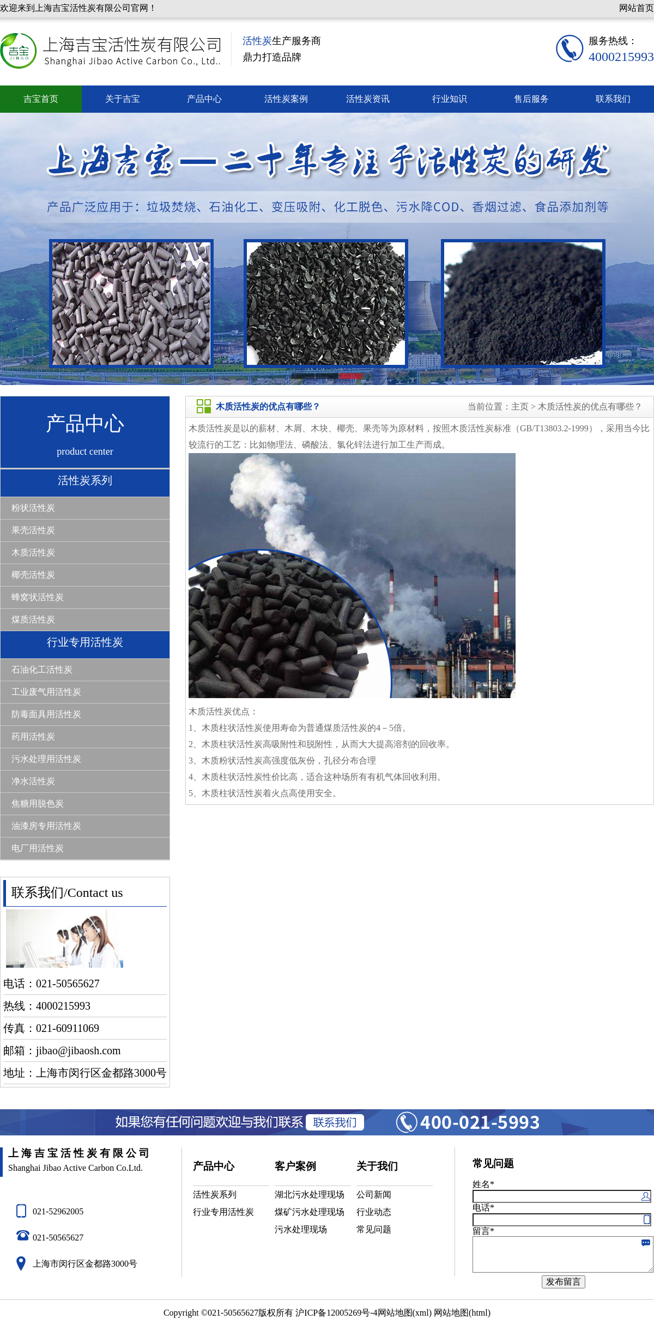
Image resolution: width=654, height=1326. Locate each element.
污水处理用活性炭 (46, 758)
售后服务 (531, 98)
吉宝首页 (40, 98)
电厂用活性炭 (37, 848)
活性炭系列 (85, 480)
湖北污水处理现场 (309, 1194)
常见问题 (373, 1229)
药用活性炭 (33, 736)
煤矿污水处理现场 (309, 1212)
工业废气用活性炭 (46, 691)
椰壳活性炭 (33, 574)
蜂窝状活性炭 (37, 597)
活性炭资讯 (368, 98)
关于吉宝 (122, 98)
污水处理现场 (301, 1229)
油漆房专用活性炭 (46, 825)
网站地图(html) (462, 1312)
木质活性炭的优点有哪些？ (589, 406)
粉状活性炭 (33, 507)
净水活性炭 (33, 781)
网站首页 (636, 8)
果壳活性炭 (33, 530)
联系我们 (613, 98)
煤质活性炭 (33, 619)
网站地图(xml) (405, 1312)
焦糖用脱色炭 (37, 803)
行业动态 (373, 1212)
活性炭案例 (286, 98)
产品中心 (204, 98)
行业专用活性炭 (85, 642)
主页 (520, 406)
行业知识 (449, 98)
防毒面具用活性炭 (46, 714)
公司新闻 (373, 1194)
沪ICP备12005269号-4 (336, 1312)
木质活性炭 (33, 552)
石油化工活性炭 (41, 669)
